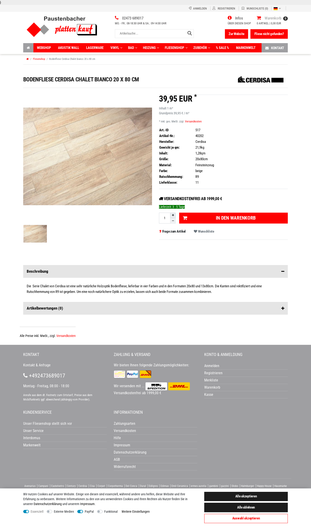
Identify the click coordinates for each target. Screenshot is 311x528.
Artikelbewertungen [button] (155, 308)
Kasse (208, 394)
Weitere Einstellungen (136, 511)
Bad (132, 48)
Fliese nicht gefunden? (269, 34)
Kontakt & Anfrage (37, 365)
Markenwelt (246, 48)
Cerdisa (82, 486)
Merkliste (211, 380)
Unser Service (33, 431)
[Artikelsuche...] (154, 33)
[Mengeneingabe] (164, 218)
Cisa (92, 486)
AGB (117, 459)
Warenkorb (212, 387)
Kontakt (274, 47)
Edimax (165, 486)
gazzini (225, 486)
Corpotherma (115, 486)
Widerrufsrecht (125, 466)
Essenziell (37, 511)
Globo (235, 486)
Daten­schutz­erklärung (48, 504)
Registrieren (213, 373)
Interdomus (31, 438)
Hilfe (117, 438)
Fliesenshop (176, 48)
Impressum (87, 504)
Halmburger (247, 486)
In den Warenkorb (219, 218)
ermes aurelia (198, 486)
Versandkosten (193, 121)
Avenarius (30, 486)
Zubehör (201, 48)
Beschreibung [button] (155, 272)
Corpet (101, 486)
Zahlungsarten (124, 423)
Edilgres (153, 486)
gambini (213, 486)
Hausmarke (280, 486)
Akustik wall (68, 48)
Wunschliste (204, 231)
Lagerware (95, 48)
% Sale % (222, 48)
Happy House (264, 486)
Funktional (111, 511)
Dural (143, 486)
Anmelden (211, 366)
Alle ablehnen (246, 507)
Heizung (151, 48)
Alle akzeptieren (246, 496)
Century (71, 486)
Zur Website (236, 34)
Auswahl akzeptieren (246, 518)
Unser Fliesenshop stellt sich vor (47, 423)
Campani (43, 486)
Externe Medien (64, 511)
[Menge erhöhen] (173, 215)
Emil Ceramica (180, 486)
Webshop (44, 48)
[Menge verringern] (173, 221)
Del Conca (131, 486)
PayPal (89, 511)
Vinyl (116, 48)
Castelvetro (57, 486)
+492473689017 (44, 375)
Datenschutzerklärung (130, 452)
